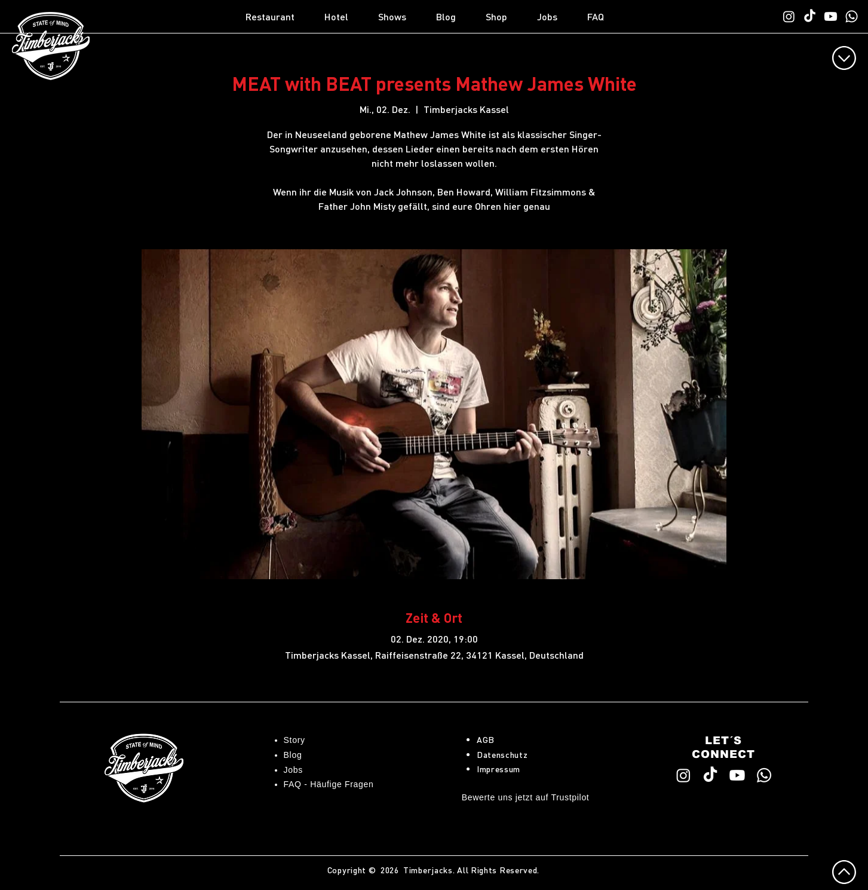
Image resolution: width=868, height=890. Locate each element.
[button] (279, 16)
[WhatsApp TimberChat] (851, 16)
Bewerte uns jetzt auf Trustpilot (526, 797)
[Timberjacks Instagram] (788, 16)
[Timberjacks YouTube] (830, 16)
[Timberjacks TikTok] (809, 16)
